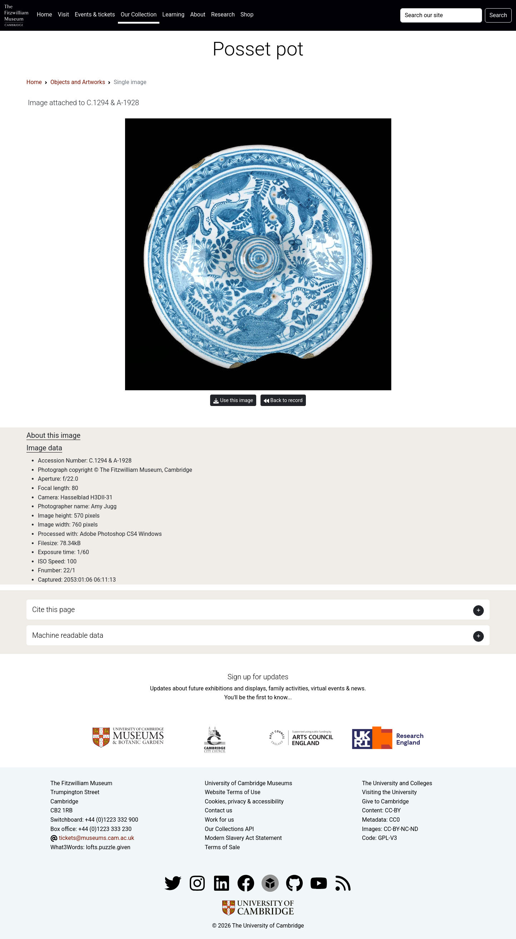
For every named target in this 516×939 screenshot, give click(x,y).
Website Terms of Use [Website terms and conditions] (233, 792)
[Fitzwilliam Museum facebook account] (222, 883)
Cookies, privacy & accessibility (244, 801)
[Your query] (441, 15)
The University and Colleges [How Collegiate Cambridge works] (397, 783)
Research (223, 14)
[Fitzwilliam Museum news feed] (343, 883)
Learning (173, 14)
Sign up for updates (258, 677)
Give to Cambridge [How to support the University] (385, 801)
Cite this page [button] (53, 609)
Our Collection (139, 14)
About (197, 14)
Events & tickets (95, 14)
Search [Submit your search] (498, 15)
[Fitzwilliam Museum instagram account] (198, 883)
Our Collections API (229, 829)
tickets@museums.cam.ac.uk (96, 838)
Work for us (219, 819)
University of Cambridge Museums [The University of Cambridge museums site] (248, 783)
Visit (63, 14)
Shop (246, 14)
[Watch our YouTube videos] (319, 883)
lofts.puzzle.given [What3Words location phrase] (108, 847)
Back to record (283, 400)
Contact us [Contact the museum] (218, 810)
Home (46, 14)
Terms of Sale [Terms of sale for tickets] (222, 847)
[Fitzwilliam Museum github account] (295, 883)
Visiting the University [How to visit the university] (389, 792)
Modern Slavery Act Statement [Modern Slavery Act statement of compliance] (243, 838)
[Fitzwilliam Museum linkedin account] (246, 883)
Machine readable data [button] (67, 635)
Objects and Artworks (77, 82)
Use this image (233, 400)
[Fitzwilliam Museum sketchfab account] (271, 883)
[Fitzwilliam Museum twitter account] (174, 883)
